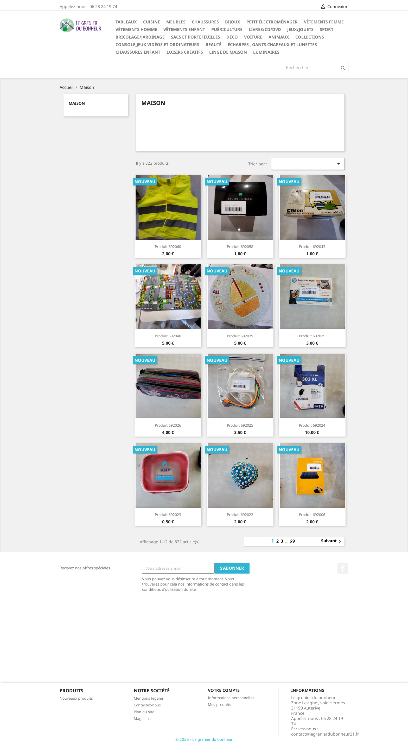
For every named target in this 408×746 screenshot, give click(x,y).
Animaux (279, 37)
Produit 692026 (168, 425)
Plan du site (144, 711)
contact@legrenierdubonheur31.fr (325, 734)
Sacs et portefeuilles (195, 37)
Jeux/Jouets (300, 29)
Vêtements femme (324, 22)
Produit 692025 (240, 425)
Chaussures (205, 22)
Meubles (176, 22)
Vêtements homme (136, 29)
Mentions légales (149, 698)
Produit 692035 (312, 335)
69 (292, 541)
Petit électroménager (272, 22)
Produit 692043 (312, 246)
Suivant (332, 541)
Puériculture (227, 29)
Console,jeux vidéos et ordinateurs (157, 44)
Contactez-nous (147, 705)
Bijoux (232, 22)
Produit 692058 (240, 246)
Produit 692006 (312, 514)
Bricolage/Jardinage (140, 37)
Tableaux (126, 22)
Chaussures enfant (138, 52)
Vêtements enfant (184, 29)
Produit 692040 (168, 335)
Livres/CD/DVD (265, 29)
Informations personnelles (231, 697)
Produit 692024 (312, 425)
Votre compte (224, 690)
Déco (232, 37)
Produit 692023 (168, 514)
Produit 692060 (168, 246)
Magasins (142, 718)
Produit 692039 (240, 335)
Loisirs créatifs (185, 52)
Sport (326, 29)
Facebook (342, 568)
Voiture (253, 37)
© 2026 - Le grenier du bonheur (204, 739)
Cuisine (151, 22)
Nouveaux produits (76, 698)
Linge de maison (228, 52)
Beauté (213, 44)
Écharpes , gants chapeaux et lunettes (272, 44)
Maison (77, 103)
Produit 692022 (240, 514)
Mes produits (219, 704)
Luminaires (266, 52)
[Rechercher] (315, 67)
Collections (309, 37)
